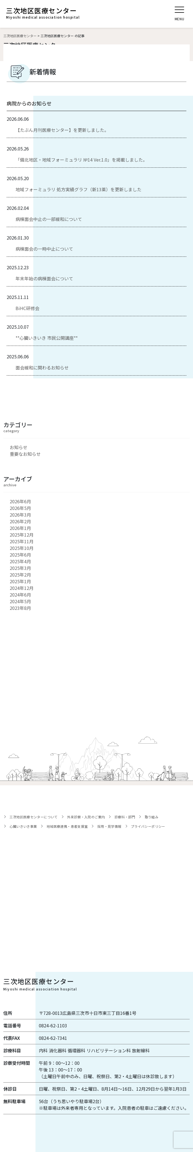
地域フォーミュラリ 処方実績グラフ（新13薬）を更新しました (78, 189)
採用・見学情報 (109, 826)
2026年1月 (20, 528)
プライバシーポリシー (148, 826)
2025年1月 (20, 581)
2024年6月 (20, 594)
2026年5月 (20, 508)
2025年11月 (22, 541)
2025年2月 (20, 574)
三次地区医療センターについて (33, 816)
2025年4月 (20, 561)
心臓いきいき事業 (23, 826)
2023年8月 (20, 608)
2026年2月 (20, 521)
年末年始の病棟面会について (44, 278)
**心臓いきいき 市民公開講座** (47, 337)
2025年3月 (20, 568)
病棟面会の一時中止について (44, 248)
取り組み (152, 816)
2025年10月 (22, 548)
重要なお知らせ (25, 454)
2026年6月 (20, 501)
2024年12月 (22, 588)
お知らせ (18, 447)
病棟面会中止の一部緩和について (49, 219)
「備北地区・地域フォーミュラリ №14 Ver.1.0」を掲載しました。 (81, 159)
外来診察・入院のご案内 (86, 816)
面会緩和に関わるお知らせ (42, 367)
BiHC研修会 (27, 308)
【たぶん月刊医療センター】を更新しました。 (62, 130)
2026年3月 (20, 514)
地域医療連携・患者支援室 (67, 826)
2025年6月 (20, 554)
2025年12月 (22, 534)
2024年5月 (20, 601)
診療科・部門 (125, 816)
